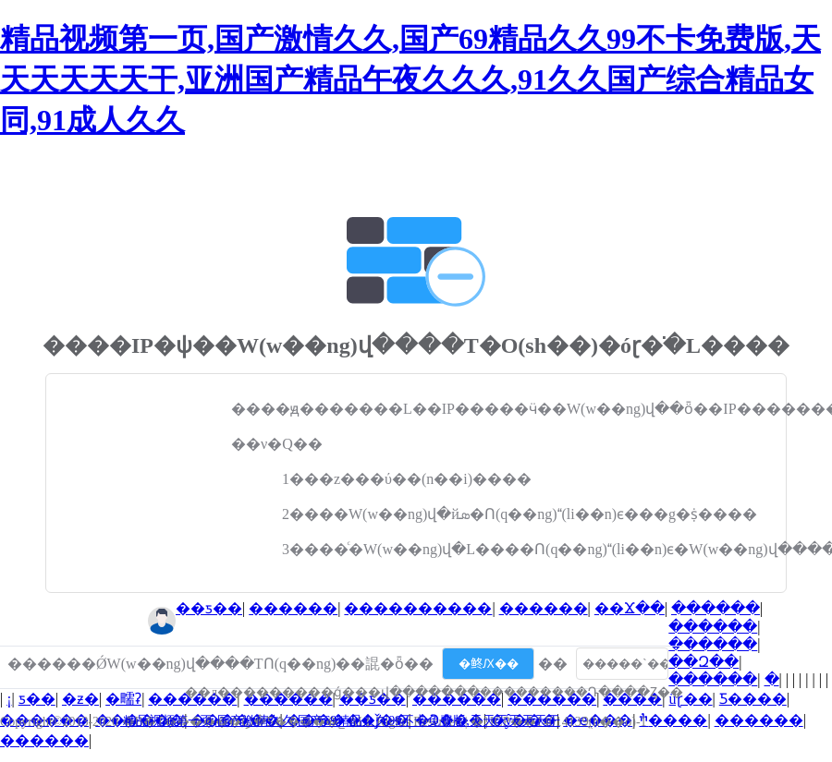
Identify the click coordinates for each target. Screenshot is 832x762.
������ (293, 608)
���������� (418, 608)
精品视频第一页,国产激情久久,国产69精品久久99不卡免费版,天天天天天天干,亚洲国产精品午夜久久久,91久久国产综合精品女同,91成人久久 (410, 79)
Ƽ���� (753, 699)
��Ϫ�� (629, 608)
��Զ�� (703, 662)
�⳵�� (772, 679)
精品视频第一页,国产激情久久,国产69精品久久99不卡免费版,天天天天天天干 (341, 721)
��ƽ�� (209, 608)
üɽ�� (691, 699)
